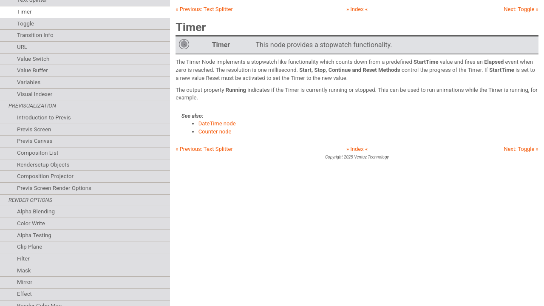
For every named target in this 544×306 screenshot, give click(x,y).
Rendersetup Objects (43, 165)
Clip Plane (29, 247)
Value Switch (33, 59)
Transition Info (35, 35)
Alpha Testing (34, 235)
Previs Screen (34, 129)
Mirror (24, 282)
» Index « (357, 9)
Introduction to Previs (44, 117)
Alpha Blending (36, 211)
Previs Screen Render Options (54, 188)
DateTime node (217, 123)
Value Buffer (32, 70)
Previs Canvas (34, 141)
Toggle (25, 23)
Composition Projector (45, 176)
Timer (24, 11)
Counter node (215, 131)
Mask (24, 270)
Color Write (31, 223)
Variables (28, 82)
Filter (23, 258)
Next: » (521, 9)
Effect (24, 294)
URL (22, 47)
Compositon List (37, 153)
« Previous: (204, 9)
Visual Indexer (34, 94)
